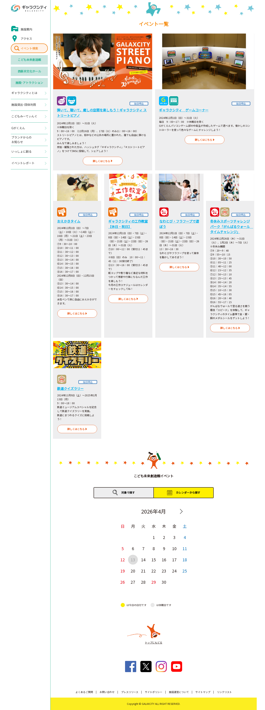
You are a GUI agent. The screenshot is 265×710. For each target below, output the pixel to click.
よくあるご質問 (84, 692)
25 (184, 571)
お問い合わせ (107, 692)
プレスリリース (129, 692)
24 (174, 571)
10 (174, 548)
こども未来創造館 (29, 60)
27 (133, 582)
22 (153, 571)
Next (181, 511)
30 (164, 582)
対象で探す (128, 492)
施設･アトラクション (29, 83)
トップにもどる (153, 642)
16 (164, 559)
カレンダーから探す (188, 492)
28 (143, 582)
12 (122, 559)
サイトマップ (202, 692)
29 (153, 582)
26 (122, 582)
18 (184, 559)
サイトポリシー (153, 692)
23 (164, 571)
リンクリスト (224, 692)
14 (143, 559)
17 (174, 559)
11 (184, 548)
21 (143, 571)
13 (133, 559)
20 (133, 571)
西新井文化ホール (29, 71)
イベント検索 (29, 48)
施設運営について (179, 692)
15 (153, 559)
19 (122, 571)
